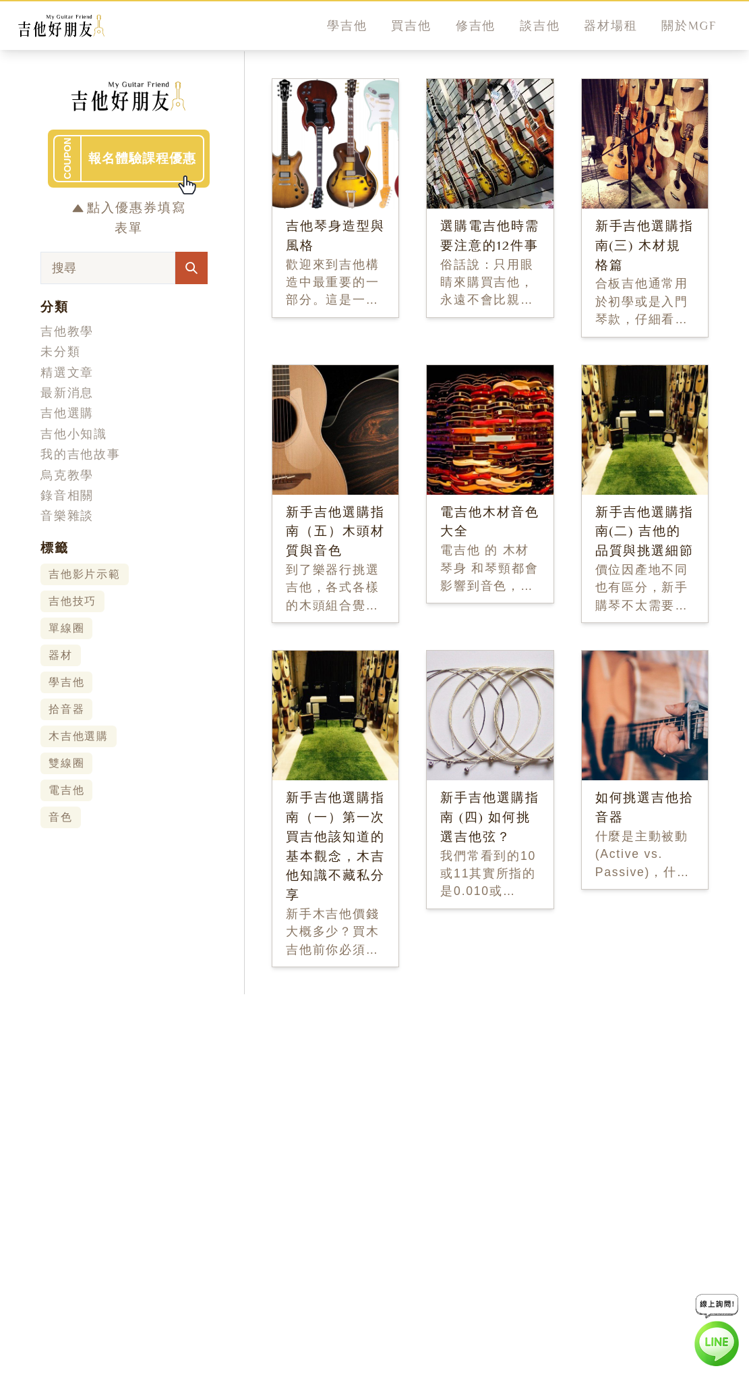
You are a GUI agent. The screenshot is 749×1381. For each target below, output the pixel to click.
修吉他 (476, 25)
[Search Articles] (191, 268)
